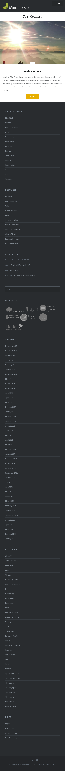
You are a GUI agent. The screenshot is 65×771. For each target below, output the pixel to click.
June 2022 (9, 431)
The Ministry (10, 692)
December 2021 (11, 459)
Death (7, 132)
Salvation (8, 174)
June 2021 (9, 487)
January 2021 (10, 510)
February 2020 (10, 534)
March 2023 (9, 402)
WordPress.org (11, 738)
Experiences (9, 146)
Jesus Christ (9, 156)
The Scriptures (10, 697)
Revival (7, 170)
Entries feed (9, 729)
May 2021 (8, 492)
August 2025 (10, 355)
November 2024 (11, 374)
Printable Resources (12, 229)
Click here (14, 270)
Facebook (14, 265)
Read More (32, 97)
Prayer (7, 641)
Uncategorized (10, 706)
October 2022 (10, 417)
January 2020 (10, 539)
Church (8, 123)
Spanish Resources (12, 674)
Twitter (22, 265)
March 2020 (9, 529)
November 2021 (11, 463)
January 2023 (10, 412)
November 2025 (11, 351)
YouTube (29, 265)
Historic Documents (12, 225)
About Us (8, 556)
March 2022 (9, 445)
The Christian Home (12, 678)
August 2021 (10, 478)
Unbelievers (9, 702)
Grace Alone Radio (12, 244)
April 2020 (9, 525)
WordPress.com (50, 764)
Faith (7, 608)
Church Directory (11, 234)
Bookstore (9, 197)
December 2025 (11, 346)
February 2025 (10, 365)
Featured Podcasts (12, 239)
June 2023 (9, 393)
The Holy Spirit (10, 688)
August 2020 (10, 520)
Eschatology (9, 142)
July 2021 (8, 482)
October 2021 (10, 468)
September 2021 (11, 473)
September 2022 (11, 421)
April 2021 (9, 496)
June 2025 (9, 360)
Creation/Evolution (12, 127)
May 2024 (8, 379)
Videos (8, 206)
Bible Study (9, 118)
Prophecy (9, 160)
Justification (9, 631)
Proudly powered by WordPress (19, 764)
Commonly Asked (11, 220)
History (8, 151)
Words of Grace (11, 211)
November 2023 (11, 388)
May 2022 (8, 435)
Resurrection (10, 165)
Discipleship (9, 137)
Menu (58, 4)
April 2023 (9, 398)
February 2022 (10, 449)
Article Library (10, 561)
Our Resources (11, 201)
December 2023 (11, 384)
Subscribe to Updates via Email (24, 276)
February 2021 (10, 506)
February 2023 (10, 407)
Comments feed (11, 733)
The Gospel (9, 683)
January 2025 (10, 369)
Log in (7, 724)
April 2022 (9, 440)
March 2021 (9, 501)
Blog (7, 215)
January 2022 (10, 454)
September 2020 (11, 515)
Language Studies (11, 636)
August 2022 (10, 426)
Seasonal (8, 179)
